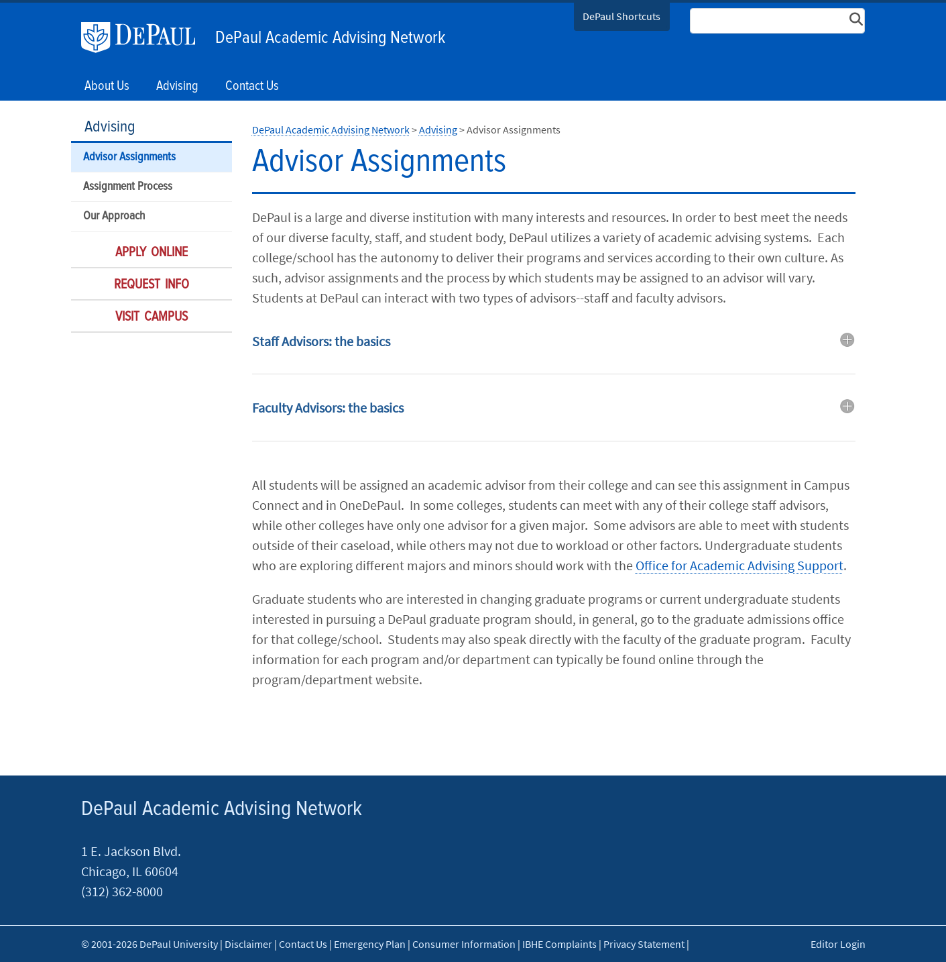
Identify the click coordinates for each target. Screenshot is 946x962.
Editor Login (838, 944)
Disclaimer (248, 944)
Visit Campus (151, 317)
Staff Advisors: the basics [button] (321, 341)
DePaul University (145, 37)
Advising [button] (177, 86)
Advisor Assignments (129, 157)
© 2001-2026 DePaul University (149, 944)
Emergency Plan (370, 944)
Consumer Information (464, 944)
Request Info (151, 285)
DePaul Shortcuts (621, 16)
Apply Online (151, 253)
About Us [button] (106, 86)
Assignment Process (127, 187)
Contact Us (252, 86)
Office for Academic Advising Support (739, 565)
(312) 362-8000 (122, 891)
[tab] (553, 351)
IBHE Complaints (559, 944)
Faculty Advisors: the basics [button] (328, 407)
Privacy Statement (644, 944)
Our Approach (114, 216)
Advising (109, 127)
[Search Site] (778, 21)
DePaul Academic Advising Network (330, 38)
